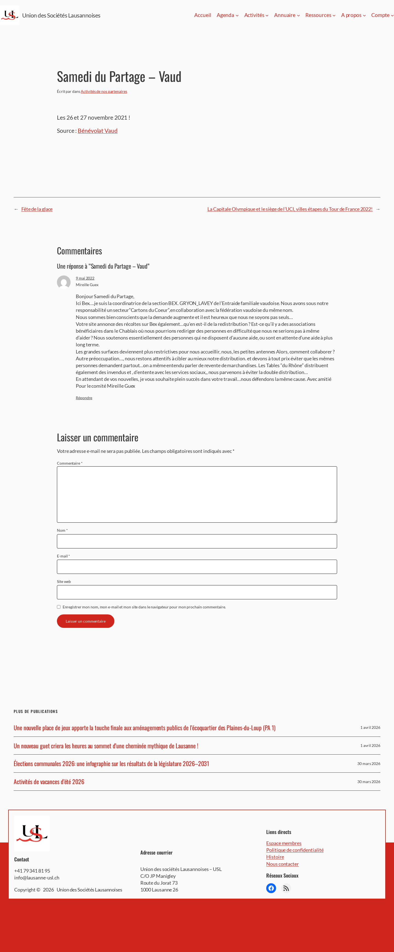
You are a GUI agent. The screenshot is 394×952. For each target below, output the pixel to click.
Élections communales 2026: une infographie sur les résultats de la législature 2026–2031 (111, 763)
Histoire (275, 857)
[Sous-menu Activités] (267, 15)
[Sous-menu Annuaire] (298, 15)
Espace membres (284, 843)
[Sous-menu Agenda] (237, 15)
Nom (62, 530)
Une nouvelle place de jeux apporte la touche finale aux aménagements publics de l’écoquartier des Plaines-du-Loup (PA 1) (145, 727)
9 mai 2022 (85, 278)
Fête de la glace (37, 209)
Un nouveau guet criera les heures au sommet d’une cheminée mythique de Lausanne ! (106, 745)
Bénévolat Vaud (98, 130)
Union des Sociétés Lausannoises (61, 15)
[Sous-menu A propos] (364, 15)
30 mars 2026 (368, 763)
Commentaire (70, 463)
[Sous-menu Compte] (392, 15)
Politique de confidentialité (294, 850)
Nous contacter (282, 864)
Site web (64, 581)
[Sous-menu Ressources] (334, 15)
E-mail (63, 556)
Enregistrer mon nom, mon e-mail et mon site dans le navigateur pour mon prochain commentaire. (144, 607)
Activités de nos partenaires (104, 91)
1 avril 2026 (370, 727)
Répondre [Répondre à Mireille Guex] (84, 397)
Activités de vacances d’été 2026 (49, 781)
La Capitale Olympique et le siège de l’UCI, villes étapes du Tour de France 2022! (290, 209)
